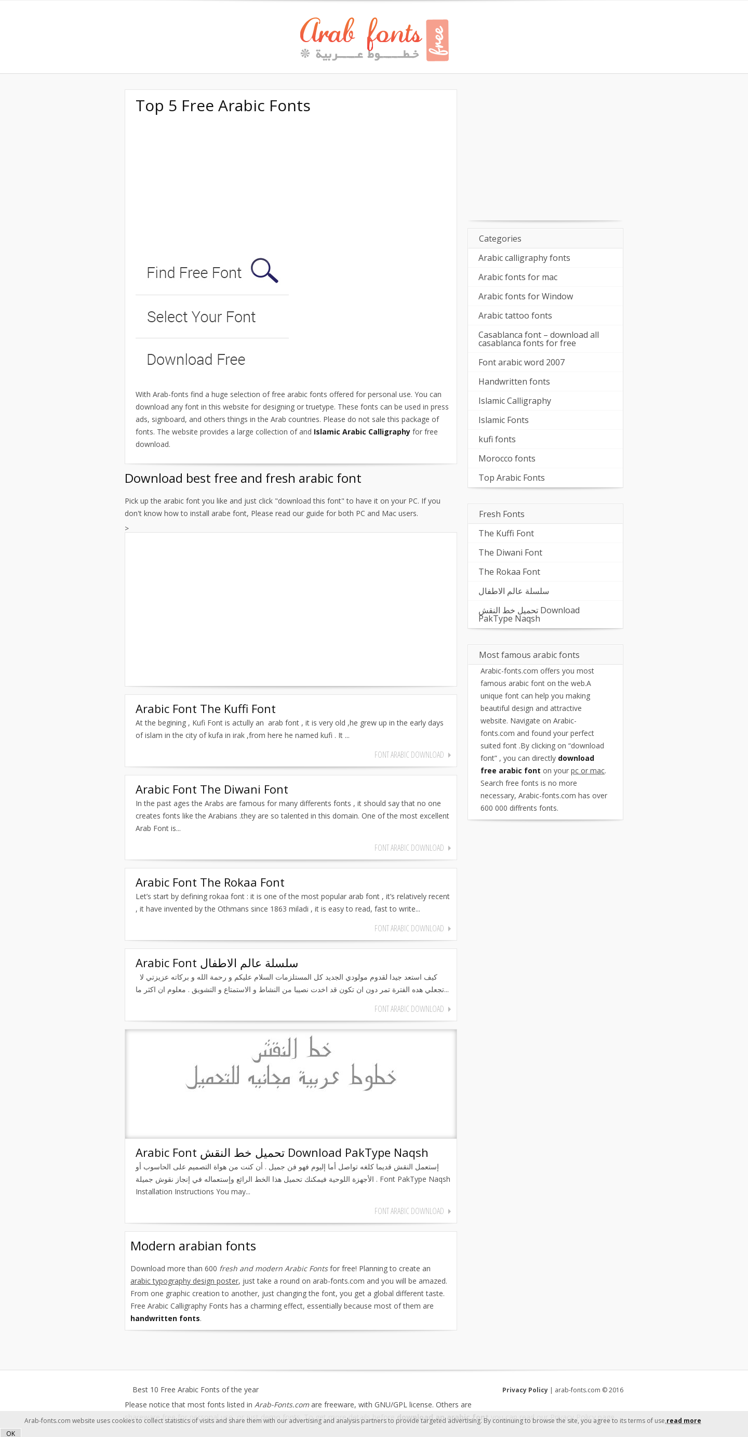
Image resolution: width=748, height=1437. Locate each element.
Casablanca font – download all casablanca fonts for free (538, 339)
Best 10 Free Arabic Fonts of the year (195, 1389)
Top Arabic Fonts (511, 477)
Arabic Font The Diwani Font (212, 789)
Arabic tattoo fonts (515, 315)
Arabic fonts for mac (517, 277)
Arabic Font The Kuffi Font (206, 708)
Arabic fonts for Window (525, 296)
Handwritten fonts (514, 381)
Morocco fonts (507, 458)
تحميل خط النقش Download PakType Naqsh (529, 614)
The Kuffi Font (506, 533)
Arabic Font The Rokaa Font (210, 882)
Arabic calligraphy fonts (524, 257)
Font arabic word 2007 (521, 362)
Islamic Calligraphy (514, 400)
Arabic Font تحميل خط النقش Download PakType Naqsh (282, 1152)
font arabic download (409, 754)
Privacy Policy (525, 1390)
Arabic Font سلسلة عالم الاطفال (217, 962)
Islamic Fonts (503, 420)
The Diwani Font (510, 552)
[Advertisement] (213, 186)
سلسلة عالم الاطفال (513, 591)
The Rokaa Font (509, 571)
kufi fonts (497, 439)
